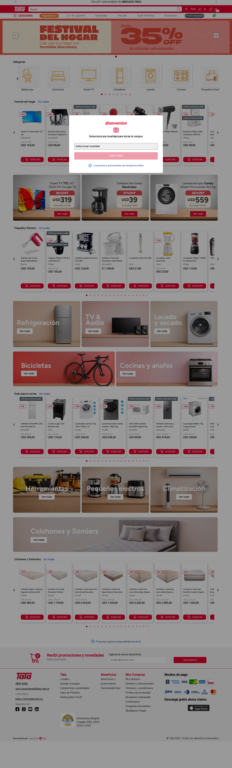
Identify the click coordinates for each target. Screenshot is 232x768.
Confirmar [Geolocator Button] (116, 155)
